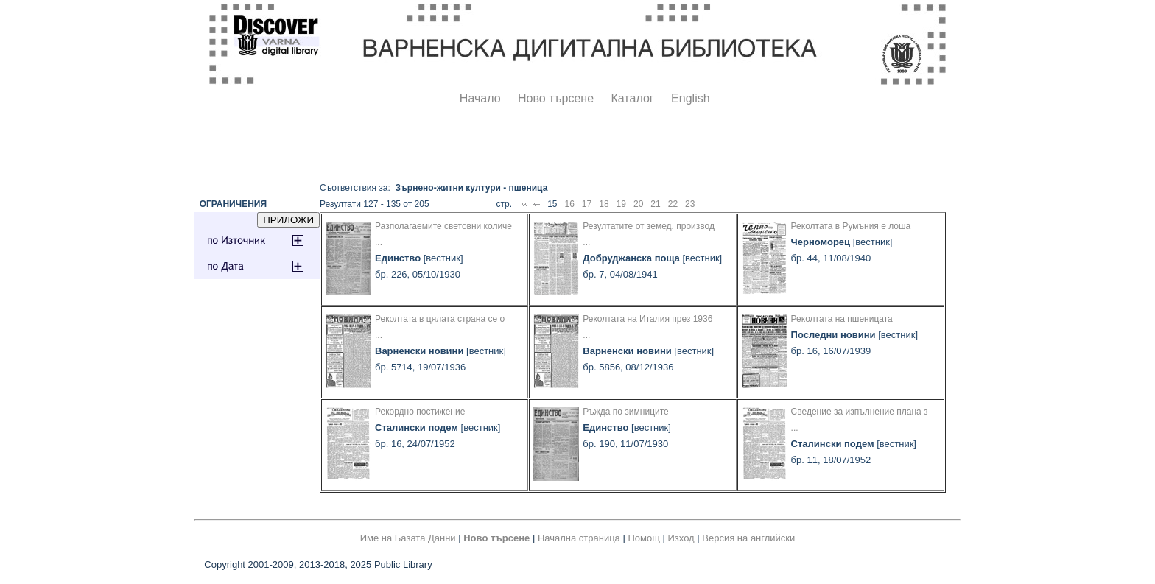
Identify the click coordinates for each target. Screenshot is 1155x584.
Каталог (632, 98)
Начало (480, 98)
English (690, 98)
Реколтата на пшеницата (842, 319)
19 (621, 204)
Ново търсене (556, 98)
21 (655, 204)
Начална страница (579, 537)
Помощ (643, 537)
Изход (681, 537)
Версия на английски (748, 537)
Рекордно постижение (420, 412)
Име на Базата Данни (408, 537)
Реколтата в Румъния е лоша (851, 226)
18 (603, 204)
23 (690, 204)
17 (586, 204)
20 (638, 204)
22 (673, 204)
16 (569, 204)
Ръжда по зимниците (625, 412)
